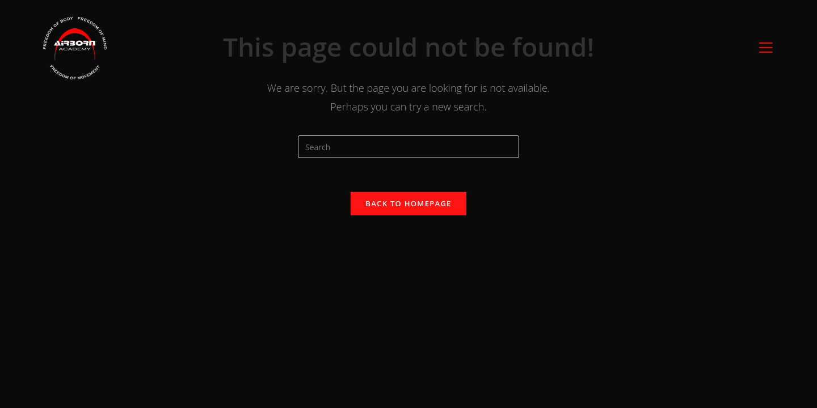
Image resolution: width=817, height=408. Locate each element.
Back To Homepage (408, 203)
